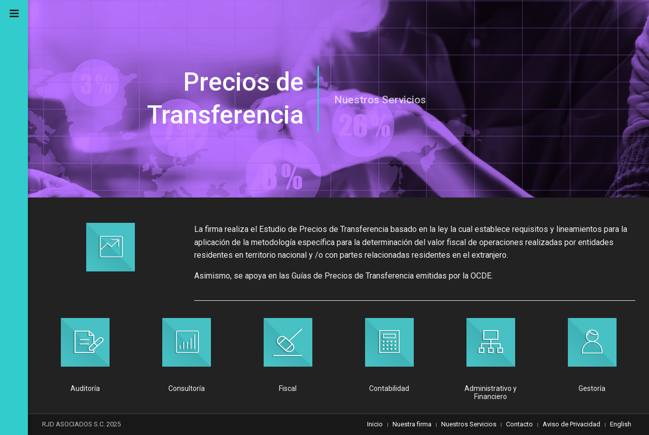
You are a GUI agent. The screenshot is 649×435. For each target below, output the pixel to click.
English (620, 424)
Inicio (375, 424)
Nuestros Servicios (468, 424)
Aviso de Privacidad (571, 424)
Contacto (519, 424)
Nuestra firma (411, 424)
